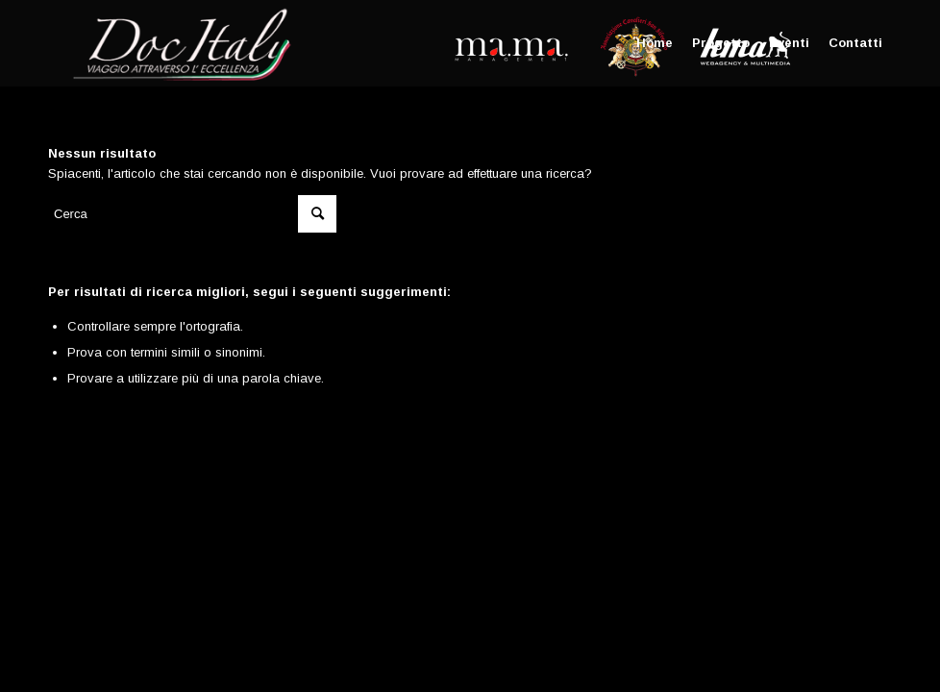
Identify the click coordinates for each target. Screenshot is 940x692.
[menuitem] (654, 43)
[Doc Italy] (178, 43)
